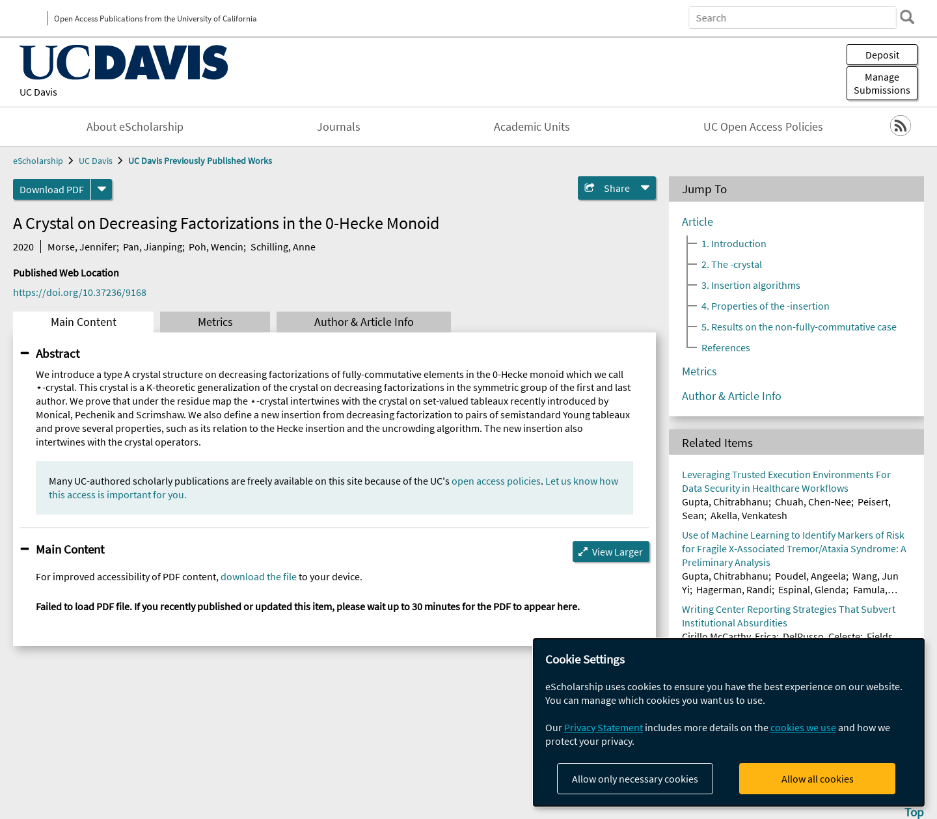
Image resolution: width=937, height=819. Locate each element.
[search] (907, 17)
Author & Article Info (364, 322)
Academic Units (532, 127)
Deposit (882, 54)
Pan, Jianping (152, 246)
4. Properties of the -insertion (765, 305)
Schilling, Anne (283, 246)
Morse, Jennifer (82, 246)
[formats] (101, 189)
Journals (338, 127)
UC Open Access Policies (763, 127)
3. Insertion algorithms (750, 284)
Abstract (57, 353)
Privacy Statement (603, 727)
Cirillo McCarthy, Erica (729, 636)
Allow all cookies (817, 778)
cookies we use (803, 727)
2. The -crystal (731, 264)
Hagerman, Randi (734, 589)
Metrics (215, 322)
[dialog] (729, 722)
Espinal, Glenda (812, 589)
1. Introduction (734, 243)
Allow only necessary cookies (635, 778)
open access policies (496, 480)
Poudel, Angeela (810, 575)
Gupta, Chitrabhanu (725, 501)
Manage (882, 83)
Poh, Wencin (216, 246)
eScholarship (38, 161)
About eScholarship (135, 127)
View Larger (617, 551)
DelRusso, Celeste (821, 636)
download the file (259, 576)
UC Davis (38, 91)
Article (697, 222)
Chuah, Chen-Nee (813, 501)
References (725, 347)
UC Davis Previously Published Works (200, 161)
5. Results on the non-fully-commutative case (799, 326)
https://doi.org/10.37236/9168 (79, 292)
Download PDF (52, 189)
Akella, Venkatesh (749, 515)
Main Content (83, 322)
